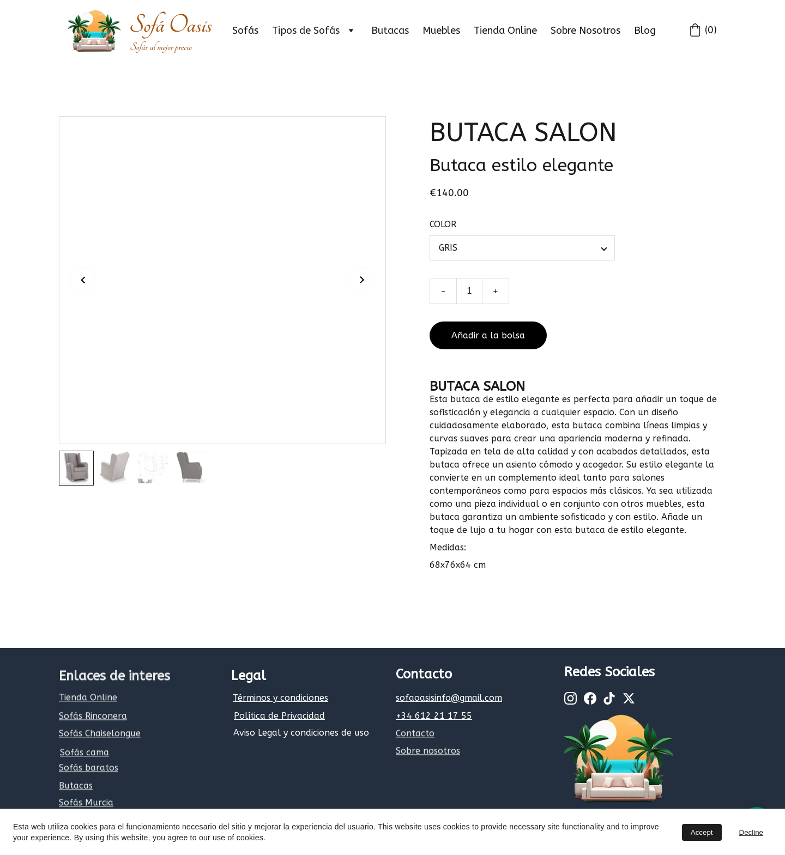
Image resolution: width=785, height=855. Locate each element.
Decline (751, 832)
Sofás (245, 31)
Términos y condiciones (280, 698)
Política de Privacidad (279, 716)
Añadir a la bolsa (488, 340)
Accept (702, 832)
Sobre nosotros (428, 752)
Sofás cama (84, 753)
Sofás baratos (88, 768)
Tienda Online (505, 31)
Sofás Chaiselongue (100, 734)
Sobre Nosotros (585, 31)
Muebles (441, 31)
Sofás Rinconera (93, 717)
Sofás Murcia (86, 803)
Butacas (390, 31)
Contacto (415, 734)
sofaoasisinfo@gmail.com (449, 698)
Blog (645, 31)
